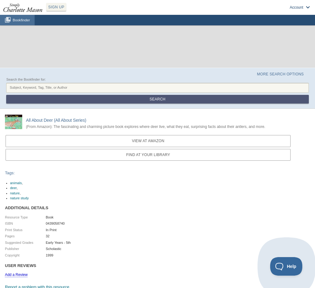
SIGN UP (56, 7)
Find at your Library (148, 155)
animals (16, 183)
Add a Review (16, 275)
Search (157, 99)
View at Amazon (148, 141)
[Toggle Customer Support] (286, 266)
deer (13, 188)
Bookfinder (21, 20)
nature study (19, 198)
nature (15, 193)
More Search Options (280, 74)
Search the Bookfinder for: (26, 79)
